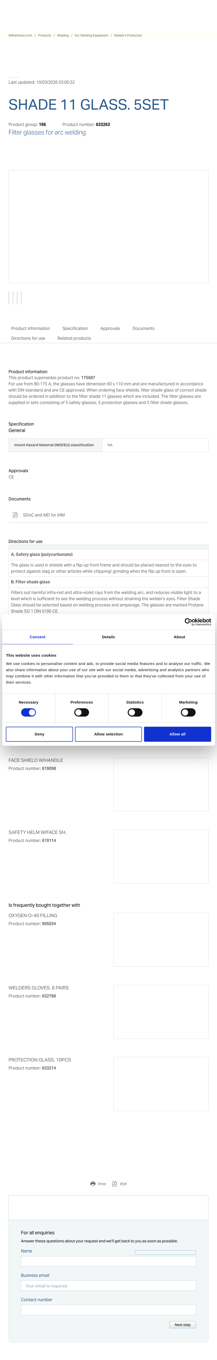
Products (44, 35)
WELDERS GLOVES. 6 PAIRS (39, 988)
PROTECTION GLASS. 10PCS (40, 1060)
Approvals (110, 328)
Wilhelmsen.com (20, 35)
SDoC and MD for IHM (39, 515)
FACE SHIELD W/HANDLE (36, 760)
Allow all (178, 734)
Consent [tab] (37, 637)
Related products (74, 338)
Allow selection (108, 734)
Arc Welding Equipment (91, 35)
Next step (183, 1324)
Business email (35, 1275)
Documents (143, 328)
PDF (123, 1184)
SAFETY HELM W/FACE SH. (37, 832)
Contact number (36, 1299)
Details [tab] (108, 637)
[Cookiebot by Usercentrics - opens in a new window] (188, 622)
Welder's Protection (128, 35)
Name (26, 1251)
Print (101, 1184)
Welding (63, 35)
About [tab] (179, 637)
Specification (75, 328)
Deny (39, 734)
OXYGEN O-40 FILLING (33, 915)
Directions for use (28, 338)
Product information (30, 328)
